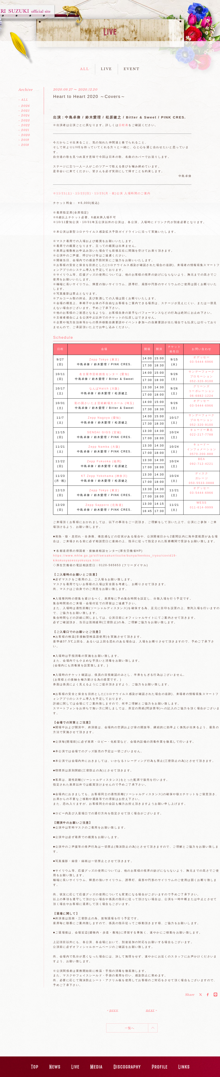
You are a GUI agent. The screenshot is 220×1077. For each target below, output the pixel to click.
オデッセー (201, 357)
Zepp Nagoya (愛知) (104, 417)
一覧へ (130, 1028)
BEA (201, 459)
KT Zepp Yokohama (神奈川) (104, 476)
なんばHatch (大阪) (104, 388)
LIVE (106, 69)
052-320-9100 (201, 381)
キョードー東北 (201, 429)
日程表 (123, 125)
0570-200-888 (201, 454)
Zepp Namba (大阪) (104, 446)
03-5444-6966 (201, 361)
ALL (84, 69)
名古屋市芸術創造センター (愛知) (104, 374)
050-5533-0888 (201, 483)
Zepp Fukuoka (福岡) (104, 461)
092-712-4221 (201, 463)
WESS (202, 502)
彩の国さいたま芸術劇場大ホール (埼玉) (104, 403)
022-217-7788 (201, 434)
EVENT (132, 69)
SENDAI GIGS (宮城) (104, 432)
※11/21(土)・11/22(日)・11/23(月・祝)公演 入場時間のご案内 (102, 193)
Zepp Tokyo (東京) (104, 359)
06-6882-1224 (201, 395)
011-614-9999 (201, 507)
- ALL (23, 99)
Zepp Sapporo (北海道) (104, 505)
